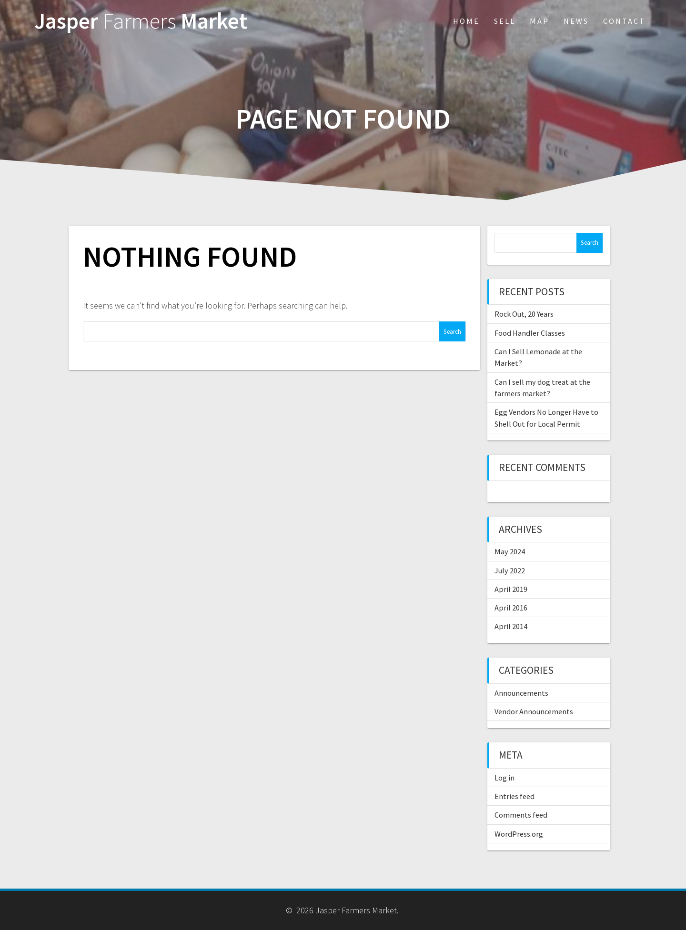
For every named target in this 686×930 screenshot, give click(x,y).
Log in (504, 777)
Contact (624, 21)
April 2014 (510, 626)
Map (539, 21)
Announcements (521, 693)
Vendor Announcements (533, 711)
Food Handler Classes (529, 333)
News (576, 21)
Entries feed (514, 796)
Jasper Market (140, 21)
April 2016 (510, 607)
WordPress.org (518, 834)
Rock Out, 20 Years (524, 314)
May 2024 (509, 551)
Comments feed (520, 815)
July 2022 (509, 570)
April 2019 (510, 589)
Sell (504, 21)
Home (466, 21)
